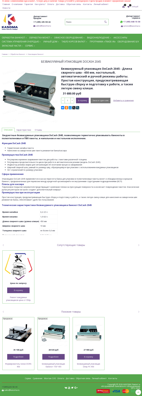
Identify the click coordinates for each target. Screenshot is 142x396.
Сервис (29, 45)
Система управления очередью (20, 41)
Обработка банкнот (13, 37)
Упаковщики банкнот (36, 54)
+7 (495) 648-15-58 (130, 21)
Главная (6, 4)
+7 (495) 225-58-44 (41, 22)
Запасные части (11, 45)
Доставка (60, 4)
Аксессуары (120, 37)
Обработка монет (39, 37)
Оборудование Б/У (128, 41)
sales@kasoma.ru (43, 26)
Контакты (87, 4)
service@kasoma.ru (131, 26)
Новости (6, 8)
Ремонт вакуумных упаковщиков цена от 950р (18, 298)
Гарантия (28, 4)
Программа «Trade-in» (103, 41)
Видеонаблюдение (98, 37)
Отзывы (38, 130)
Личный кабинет (101, 4)
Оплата (50, 4)
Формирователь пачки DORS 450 (18, 365)
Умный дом (50, 41)
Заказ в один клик (100, 100)
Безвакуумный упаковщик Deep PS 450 (88, 365)
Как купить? (40, 4)
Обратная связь (73, 4)
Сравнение (37, 378)
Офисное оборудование (68, 37)
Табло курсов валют (73, 41)
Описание (8, 129)
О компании (17, 4)
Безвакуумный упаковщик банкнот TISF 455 (53, 365)
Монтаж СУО (50, 378)
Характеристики (24, 130)
